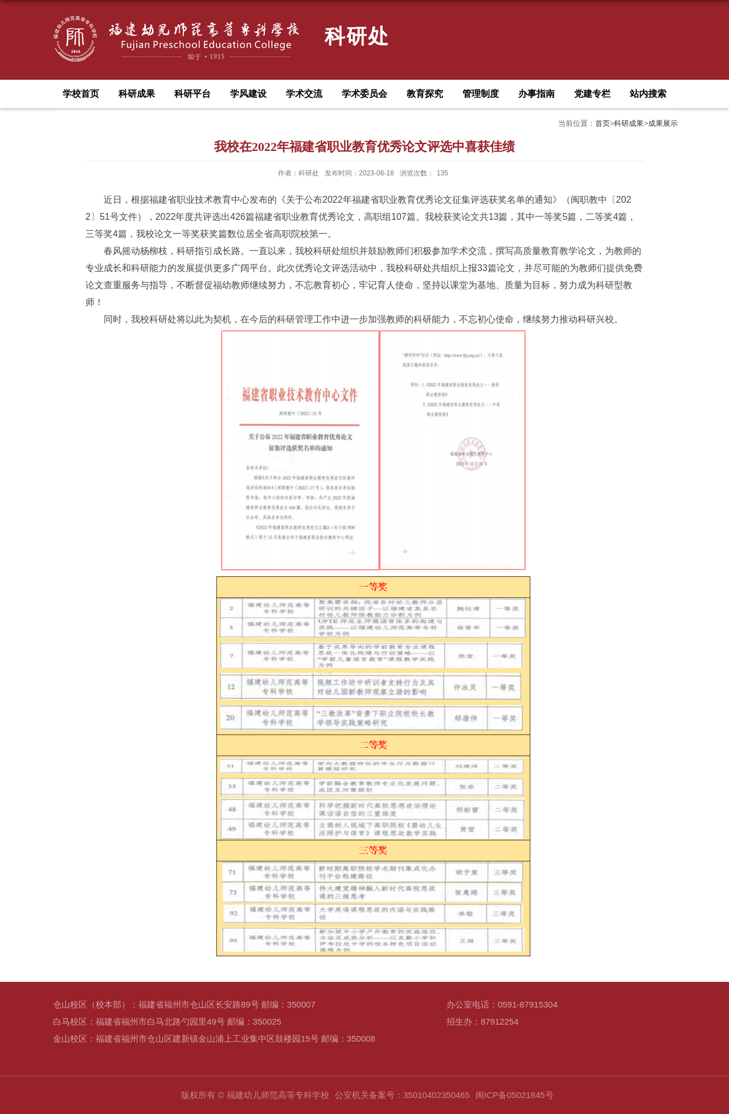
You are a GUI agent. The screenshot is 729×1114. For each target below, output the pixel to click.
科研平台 (192, 94)
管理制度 (480, 94)
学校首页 (81, 94)
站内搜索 (648, 94)
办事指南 (536, 94)
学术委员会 (364, 94)
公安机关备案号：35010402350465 (402, 1095)
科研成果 (136, 94)
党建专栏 (592, 94)
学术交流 (304, 94)
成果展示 (663, 123)
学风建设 (248, 94)
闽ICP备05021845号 (515, 1095)
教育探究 (425, 94)
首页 (602, 123)
